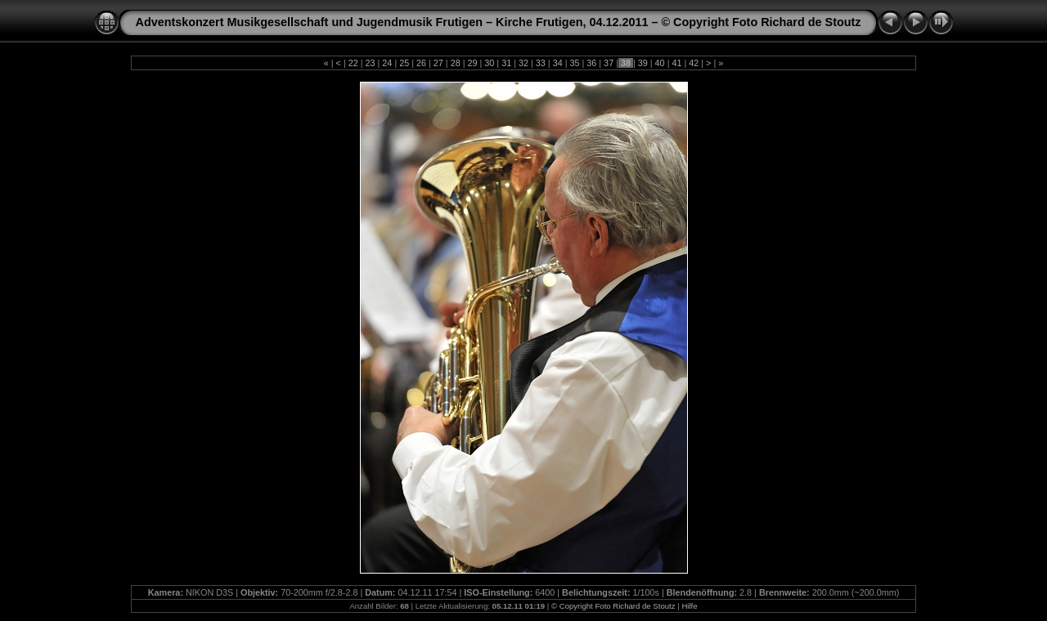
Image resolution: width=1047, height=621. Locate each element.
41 (676, 63)
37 (608, 63)
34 (557, 63)
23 (370, 63)
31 (506, 63)
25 (404, 63)
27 (438, 63)
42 (693, 63)
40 (660, 63)
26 (421, 63)
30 (489, 63)
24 (387, 63)
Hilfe (689, 605)
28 (455, 63)
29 (472, 63)
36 (591, 63)
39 (643, 63)
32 (523, 63)
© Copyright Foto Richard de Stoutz (613, 605)
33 (540, 63)
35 (574, 63)
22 (353, 63)
